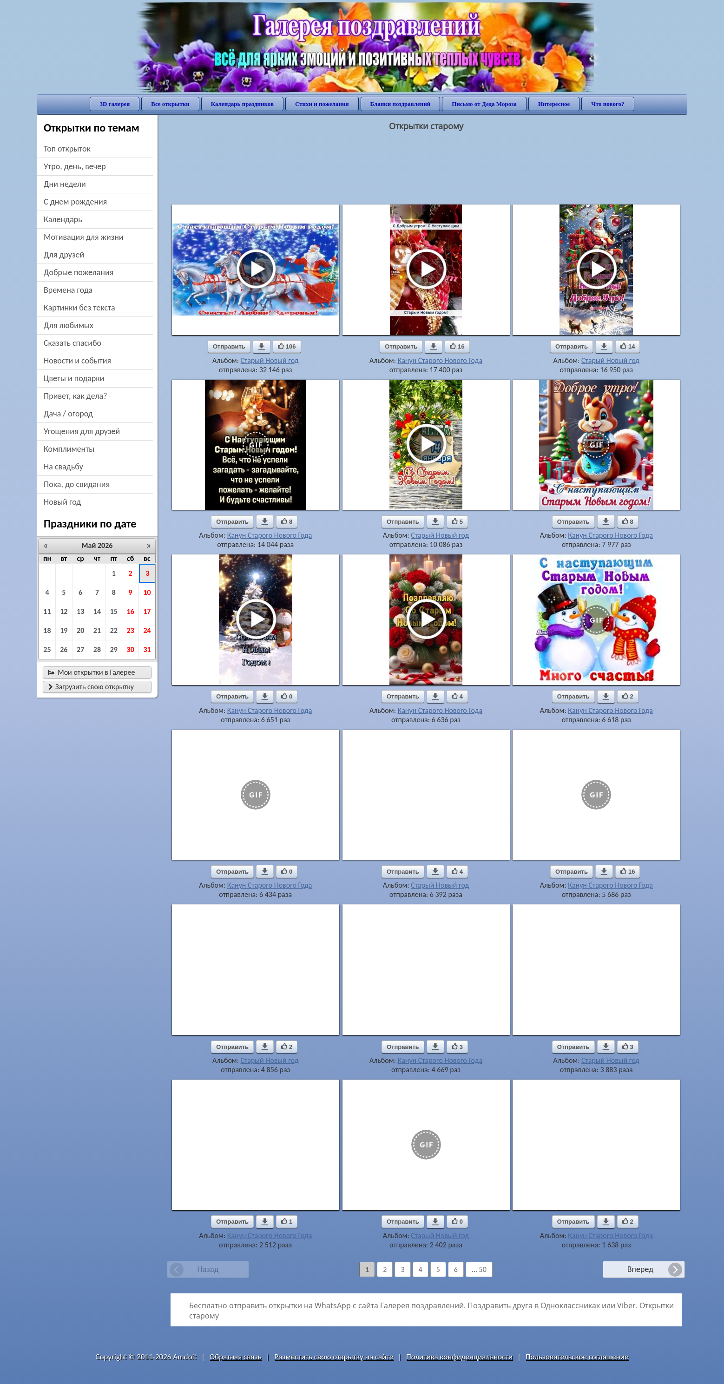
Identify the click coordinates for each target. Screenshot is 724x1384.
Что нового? (607, 103)
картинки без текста (79, 308)
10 (147, 592)
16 (130, 611)
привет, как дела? (75, 396)
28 (97, 649)
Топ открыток (67, 149)
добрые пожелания (78, 272)
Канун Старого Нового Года (440, 360)
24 (147, 630)
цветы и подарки (74, 378)
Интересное (554, 103)
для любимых (68, 325)
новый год (62, 502)
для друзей (64, 255)
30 (130, 649)
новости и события (77, 361)
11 (47, 611)
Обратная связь (236, 1357)
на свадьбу (63, 466)
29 (114, 649)
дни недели (65, 184)
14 (97, 611)
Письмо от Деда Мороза (484, 103)
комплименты (69, 449)
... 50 (479, 1269)
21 (97, 630)
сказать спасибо (72, 343)
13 (80, 611)
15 (114, 611)
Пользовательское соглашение (577, 1357)
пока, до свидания (77, 484)
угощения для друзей (82, 431)
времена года (68, 290)
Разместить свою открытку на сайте (333, 1357)
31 (147, 649)
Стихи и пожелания (322, 103)
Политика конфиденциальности (459, 1357)
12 (63, 611)
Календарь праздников (242, 103)
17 (147, 611)
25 (47, 649)
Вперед (640, 1269)
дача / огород (68, 414)
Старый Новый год (270, 360)
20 (80, 630)
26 (63, 649)
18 (47, 630)
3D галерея (114, 103)
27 (80, 649)
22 (114, 630)
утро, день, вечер (75, 166)
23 (130, 630)
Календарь (63, 219)
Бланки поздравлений (400, 103)
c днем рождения (75, 202)
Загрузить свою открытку (91, 686)
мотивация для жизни (84, 237)
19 (63, 630)
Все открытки (170, 103)
